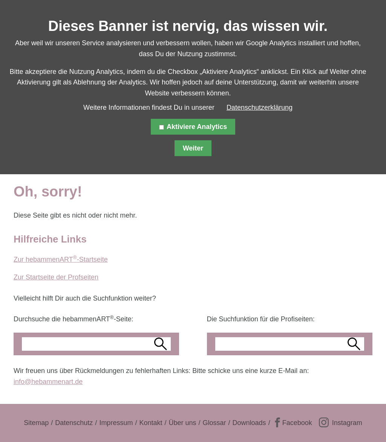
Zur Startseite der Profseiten (56, 277)
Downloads (249, 423)
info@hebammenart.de (48, 381)
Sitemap (36, 423)
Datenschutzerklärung (260, 107)
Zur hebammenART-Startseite (61, 259)
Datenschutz (74, 423)
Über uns (182, 423)
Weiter (193, 148)
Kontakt (150, 423)
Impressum (116, 423)
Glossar (214, 423)
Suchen (161, 344)
